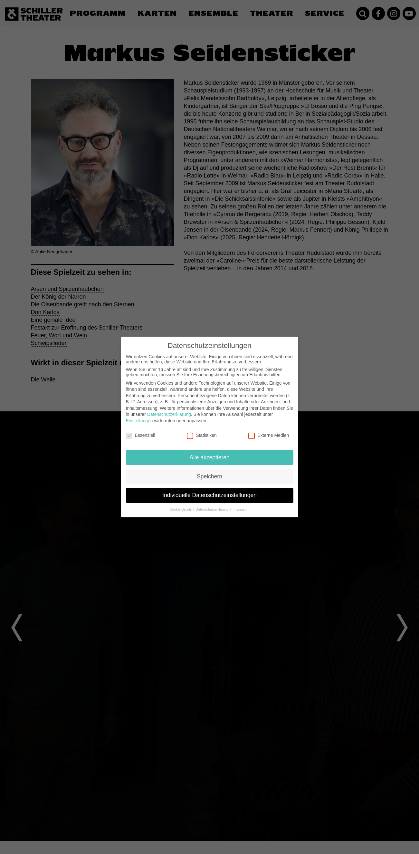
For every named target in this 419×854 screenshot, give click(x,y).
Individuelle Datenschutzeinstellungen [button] (209, 495)
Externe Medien (268, 435)
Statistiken (202, 435)
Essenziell (140, 435)
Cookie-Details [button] (181, 509)
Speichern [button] (209, 476)
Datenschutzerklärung (169, 414)
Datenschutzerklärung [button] (213, 509)
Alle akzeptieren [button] (209, 457)
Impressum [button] (241, 509)
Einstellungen (139, 420)
